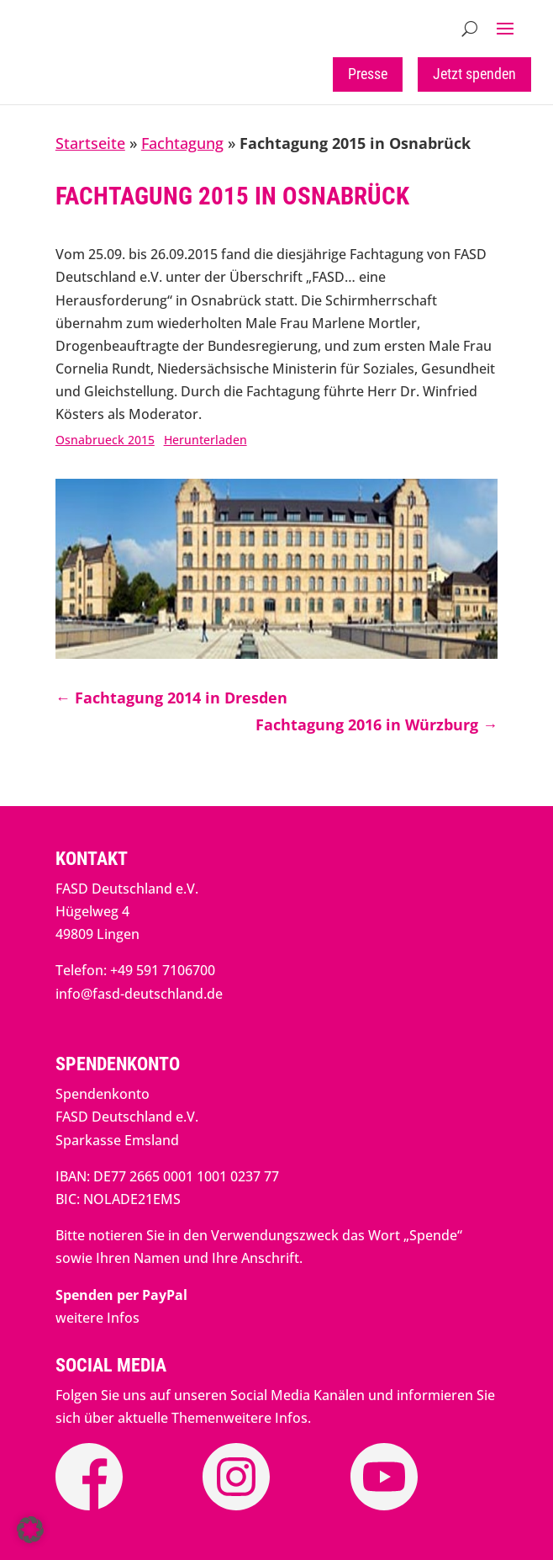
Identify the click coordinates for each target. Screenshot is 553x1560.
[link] (171, 697)
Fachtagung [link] (182, 143)
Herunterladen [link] (205, 440)
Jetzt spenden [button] (474, 73)
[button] (505, 28)
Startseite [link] (90, 143)
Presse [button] (367, 73)
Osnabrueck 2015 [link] (105, 440)
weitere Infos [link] (97, 1317)
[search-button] (469, 28)
